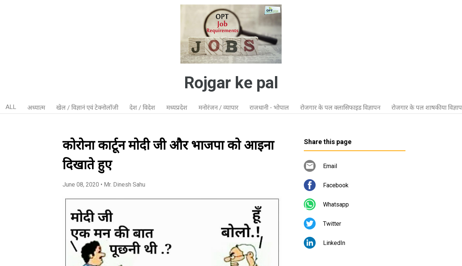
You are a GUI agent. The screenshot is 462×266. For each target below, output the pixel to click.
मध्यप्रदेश (176, 107)
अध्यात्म (36, 107)
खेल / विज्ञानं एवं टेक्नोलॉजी (87, 107)
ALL (11, 106)
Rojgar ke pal (231, 82)
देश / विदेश (142, 107)
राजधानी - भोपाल (269, 107)
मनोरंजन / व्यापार (218, 107)
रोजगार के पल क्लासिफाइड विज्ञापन (340, 107)
